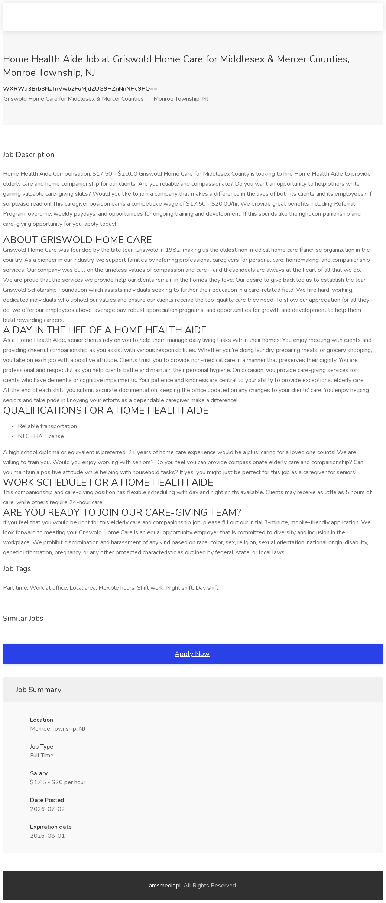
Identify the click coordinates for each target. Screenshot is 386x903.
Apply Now (192, 653)
